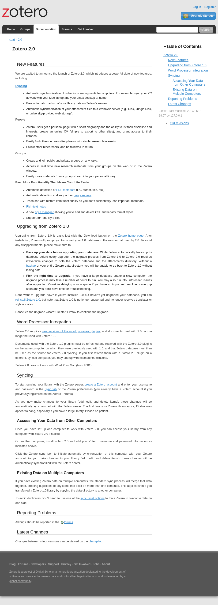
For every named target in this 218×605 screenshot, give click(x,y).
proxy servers (82, 195)
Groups (25, 29)
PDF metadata (65, 190)
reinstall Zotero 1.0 (27, 299)
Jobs (96, 564)
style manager (44, 212)
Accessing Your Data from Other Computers (189, 83)
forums (68, 522)
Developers (38, 564)
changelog (95, 541)
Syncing (21, 86)
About (106, 564)
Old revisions (179, 123)
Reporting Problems (182, 99)
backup (31, 265)
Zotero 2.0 (170, 55)
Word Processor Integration (188, 70)
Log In (197, 7)
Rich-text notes (36, 206)
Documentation (46, 29)
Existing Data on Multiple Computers (187, 91)
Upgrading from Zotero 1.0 (187, 65)
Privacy (66, 564)
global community (20, 581)
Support (53, 564)
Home (11, 29)
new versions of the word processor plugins (71, 331)
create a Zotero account (101, 384)
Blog (12, 564)
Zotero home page (130, 235)
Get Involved (86, 29)
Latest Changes (179, 104)
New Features (178, 60)
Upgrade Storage (198, 16)
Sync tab (50, 389)
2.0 (20, 39)
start (12, 39)
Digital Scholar (45, 571)
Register (210, 7)
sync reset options (93, 498)
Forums (67, 29)
